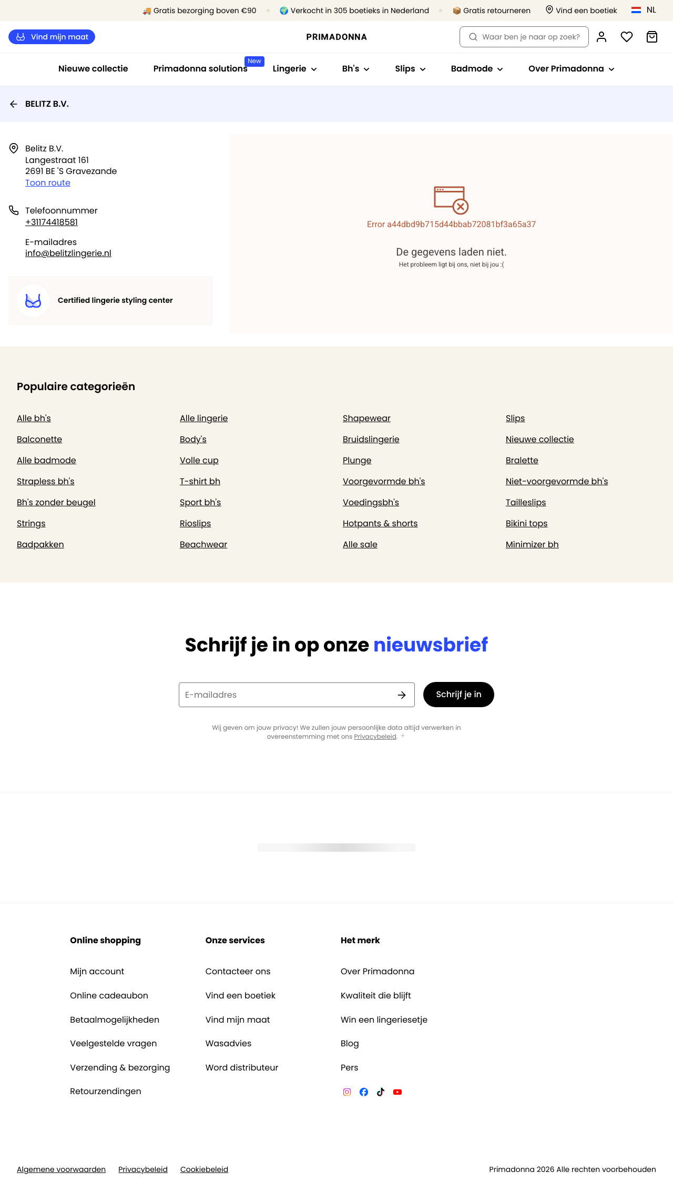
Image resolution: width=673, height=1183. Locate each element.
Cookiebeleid (204, 1170)
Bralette (522, 460)
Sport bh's (200, 502)
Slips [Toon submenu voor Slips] (410, 69)
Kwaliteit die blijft (376, 996)
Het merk (360, 940)
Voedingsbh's (371, 502)
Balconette (39, 439)
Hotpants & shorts (380, 523)
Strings (31, 523)
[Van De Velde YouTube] (397, 1094)
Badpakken (40, 544)
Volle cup (199, 460)
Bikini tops (527, 523)
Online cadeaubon (109, 996)
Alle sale (360, 544)
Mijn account (97, 971)
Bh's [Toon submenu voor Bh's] (356, 69)
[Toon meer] (402, 736)
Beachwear (203, 544)
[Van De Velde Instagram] (347, 1094)
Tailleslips (526, 502)
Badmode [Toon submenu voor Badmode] (477, 69)
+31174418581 (51, 222)
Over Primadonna (378, 971)
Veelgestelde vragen (113, 1043)
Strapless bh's (46, 481)
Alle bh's (34, 418)
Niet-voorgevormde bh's (557, 481)
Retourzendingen (105, 1091)
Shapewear (367, 418)
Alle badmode (46, 460)
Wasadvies (229, 1043)
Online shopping (105, 940)
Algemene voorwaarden (61, 1170)
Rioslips (195, 523)
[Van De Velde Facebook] (364, 1094)
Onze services (235, 940)
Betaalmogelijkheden (114, 1020)
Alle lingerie (204, 418)
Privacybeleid (375, 736)
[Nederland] (647, 10)
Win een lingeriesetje (384, 1020)
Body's (193, 439)
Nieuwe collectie (93, 69)
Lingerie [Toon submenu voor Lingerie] (295, 69)
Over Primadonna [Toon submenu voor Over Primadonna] (571, 69)
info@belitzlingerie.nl (68, 253)
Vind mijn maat (51, 37)
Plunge (357, 460)
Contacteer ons (238, 971)
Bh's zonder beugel (56, 502)
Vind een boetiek (241, 996)
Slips (515, 418)
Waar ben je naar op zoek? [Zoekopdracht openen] (524, 37)
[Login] (601, 37)
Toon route (47, 183)
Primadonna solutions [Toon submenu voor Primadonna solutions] (207, 65)
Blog (350, 1043)
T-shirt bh (200, 481)
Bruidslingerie (371, 439)
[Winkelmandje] (652, 37)
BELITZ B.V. (38, 104)
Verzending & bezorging (120, 1068)
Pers (350, 1068)
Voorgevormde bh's (384, 481)
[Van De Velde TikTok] (380, 1094)
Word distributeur (242, 1068)
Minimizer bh (532, 544)
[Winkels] (581, 11)
